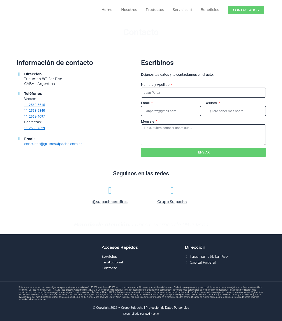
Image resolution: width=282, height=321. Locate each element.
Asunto (212, 103)
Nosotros (129, 10)
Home (107, 10)
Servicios (182, 10)
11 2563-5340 (35, 110)
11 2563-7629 (35, 128)
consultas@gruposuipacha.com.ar (54, 143)
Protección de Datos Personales (167, 308)
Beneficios (210, 10)
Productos (155, 10)
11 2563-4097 (35, 116)
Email (146, 103)
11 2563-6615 (35, 105)
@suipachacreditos (109, 203)
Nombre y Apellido (156, 85)
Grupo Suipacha (172, 203)
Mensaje (148, 121)
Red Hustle (152, 313)
